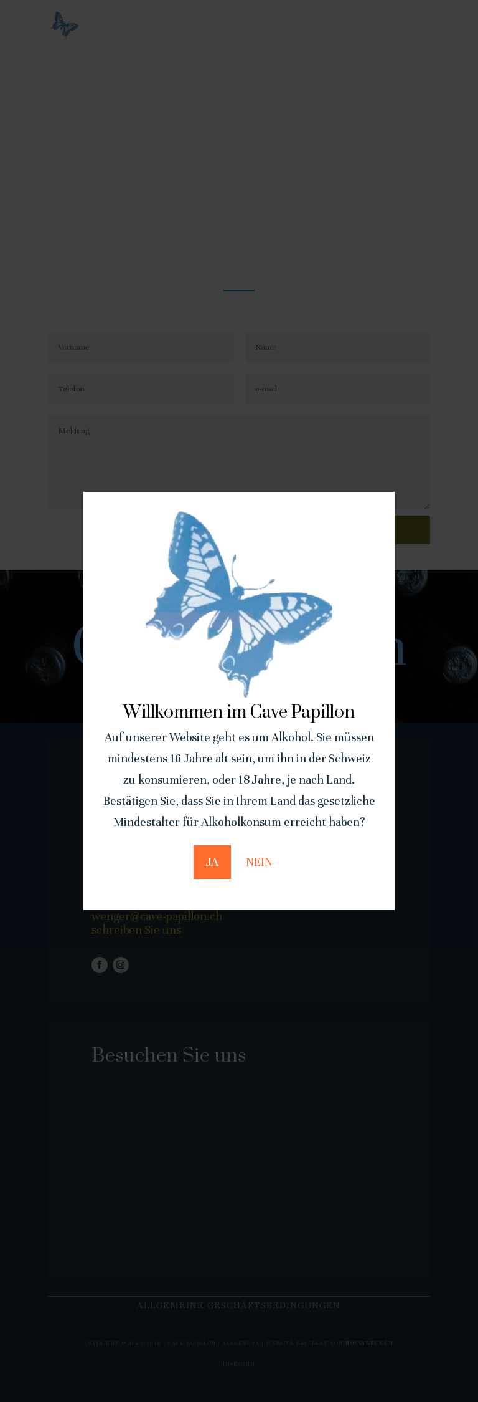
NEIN (259, 862)
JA (212, 862)
